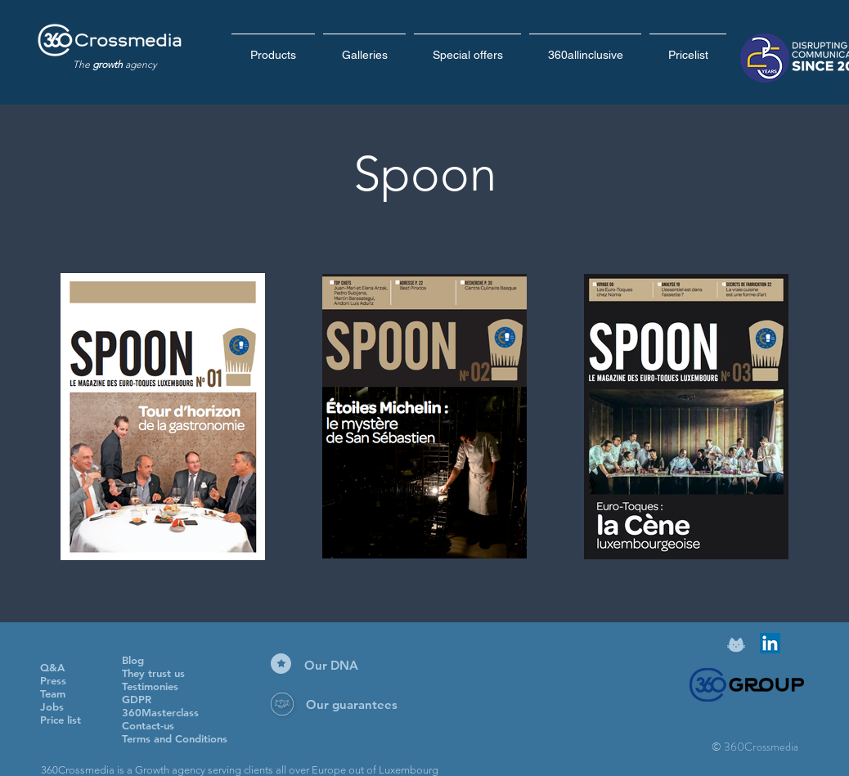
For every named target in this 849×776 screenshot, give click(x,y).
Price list (60, 719)
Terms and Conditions (174, 738)
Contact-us (148, 725)
